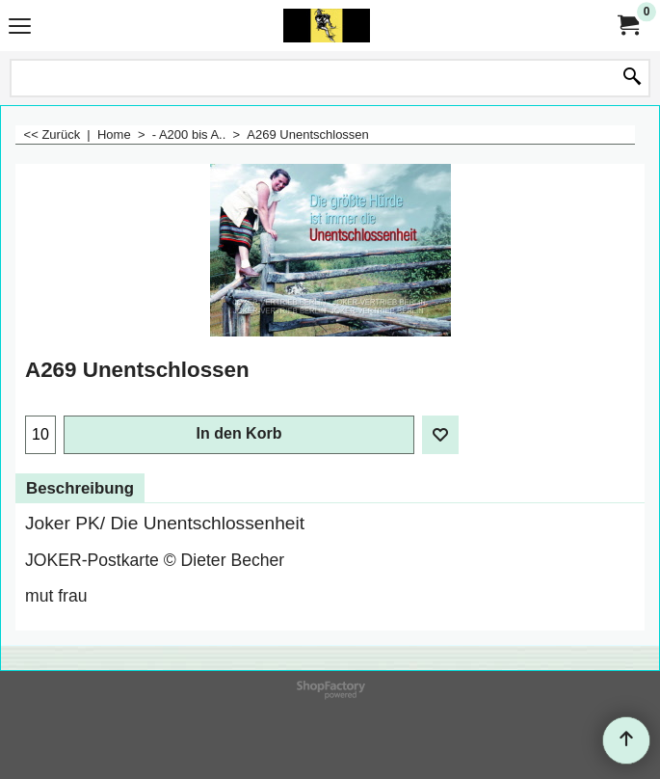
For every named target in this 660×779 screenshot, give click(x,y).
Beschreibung (80, 488)
